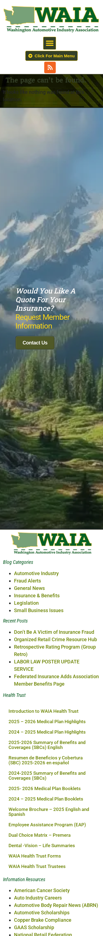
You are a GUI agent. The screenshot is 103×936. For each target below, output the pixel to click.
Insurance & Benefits (37, 576)
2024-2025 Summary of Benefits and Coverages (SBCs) (47, 756)
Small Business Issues (38, 591)
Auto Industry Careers (38, 878)
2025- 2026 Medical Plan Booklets (45, 769)
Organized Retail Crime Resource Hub (55, 620)
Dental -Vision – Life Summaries (42, 826)
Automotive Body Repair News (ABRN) (56, 886)
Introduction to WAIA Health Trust (44, 691)
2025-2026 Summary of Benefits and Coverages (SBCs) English (47, 725)
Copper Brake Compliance (42, 900)
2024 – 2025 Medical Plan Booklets (46, 779)
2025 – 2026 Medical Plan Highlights (47, 702)
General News (29, 569)
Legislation (26, 583)
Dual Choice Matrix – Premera (40, 815)
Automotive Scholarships (41, 893)
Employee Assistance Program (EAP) (47, 805)
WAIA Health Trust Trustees (37, 847)
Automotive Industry (36, 554)
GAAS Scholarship (34, 908)
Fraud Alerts (27, 561)
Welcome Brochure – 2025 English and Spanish (49, 792)
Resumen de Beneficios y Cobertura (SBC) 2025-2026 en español (46, 741)
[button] (49, 43)
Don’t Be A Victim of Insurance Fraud (54, 612)
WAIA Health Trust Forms (35, 836)
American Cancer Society (42, 871)
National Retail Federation (43, 915)
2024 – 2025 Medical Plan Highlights (47, 712)
